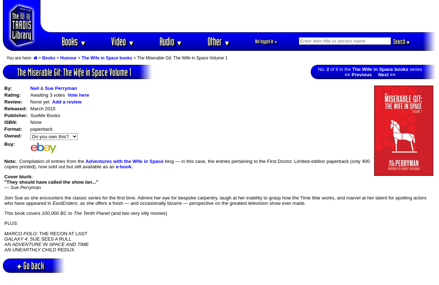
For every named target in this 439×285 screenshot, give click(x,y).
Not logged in (266, 41)
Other (218, 41)
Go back (30, 265)
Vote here (78, 95)
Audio (171, 41)
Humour (68, 58)
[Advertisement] (238, 16)
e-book (124, 166)
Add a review (66, 102)
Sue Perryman (61, 88)
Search (401, 41)
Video (122, 41)
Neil (34, 88)
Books (74, 41)
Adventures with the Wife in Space (125, 161)
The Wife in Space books (107, 58)
